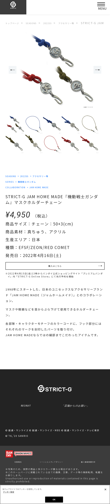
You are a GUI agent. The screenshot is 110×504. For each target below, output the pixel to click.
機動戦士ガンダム (36, 182)
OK (54, 499)
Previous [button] (10, 70)
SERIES (11, 182)
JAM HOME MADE (53, 187)
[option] (55, 70)
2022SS (33, 176)
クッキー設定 (55, 426)
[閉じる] (105, 489)
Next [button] (99, 70)
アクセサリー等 (55, 176)
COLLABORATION (19, 187)
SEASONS (13, 176)
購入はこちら (55, 268)
